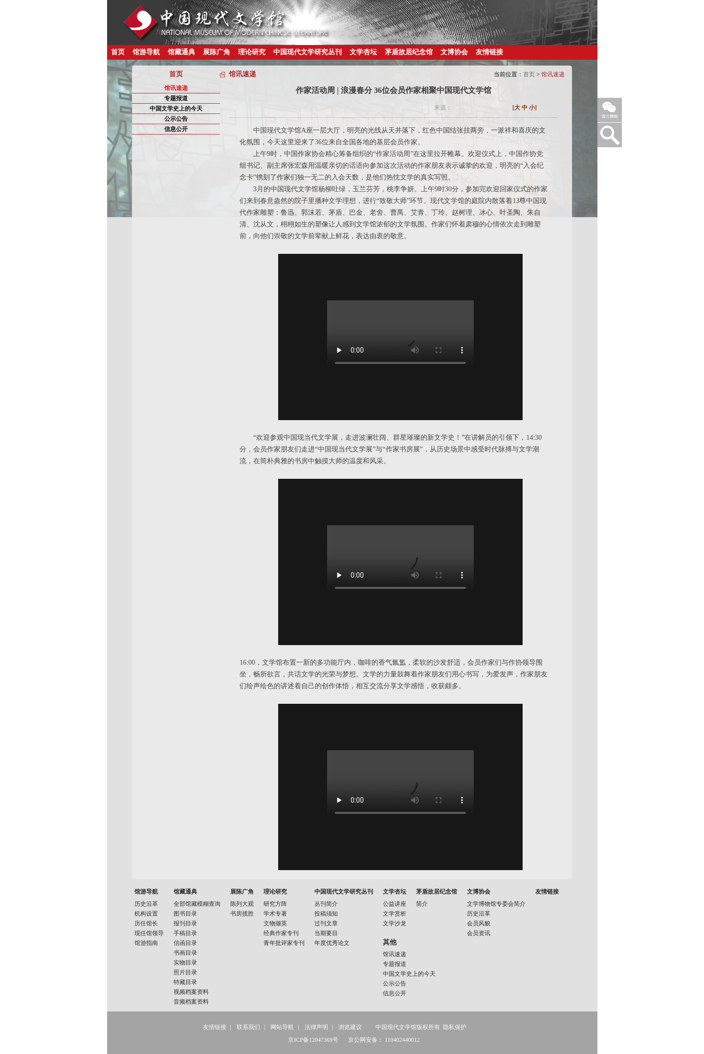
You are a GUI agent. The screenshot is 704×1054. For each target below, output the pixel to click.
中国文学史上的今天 (176, 108)
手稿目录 (185, 933)
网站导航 (282, 1027)
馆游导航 (146, 52)
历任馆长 (146, 923)
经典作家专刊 (281, 933)
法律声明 (316, 1027)
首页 (118, 52)
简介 (422, 903)
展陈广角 (216, 52)
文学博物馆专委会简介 (496, 903)
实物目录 (185, 962)
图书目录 (185, 913)
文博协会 (454, 52)
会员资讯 (478, 933)
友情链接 (489, 52)
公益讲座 (394, 903)
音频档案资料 (191, 1001)
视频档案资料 (191, 991)
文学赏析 (394, 913)
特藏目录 (185, 982)
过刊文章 (326, 923)
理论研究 (251, 52)
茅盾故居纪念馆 (409, 52)
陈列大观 (242, 903)
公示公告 (176, 118)
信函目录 (185, 943)
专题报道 (176, 98)
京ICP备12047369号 (313, 1039)
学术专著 (275, 913)
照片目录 (185, 972)
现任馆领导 (149, 933)
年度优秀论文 (332, 943)
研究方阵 (275, 903)
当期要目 (326, 933)
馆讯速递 (176, 88)
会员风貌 (478, 923)
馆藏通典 (181, 52)
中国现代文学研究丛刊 (307, 52)
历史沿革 (146, 903)
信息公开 (176, 129)
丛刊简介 (326, 903)
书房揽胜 (242, 913)
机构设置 (146, 913)
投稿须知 (326, 913)
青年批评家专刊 (284, 943)
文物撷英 (275, 923)
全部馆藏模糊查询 (197, 903)
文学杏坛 (363, 52)
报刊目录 (185, 923)
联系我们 (248, 1027)
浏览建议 (350, 1027)
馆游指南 (146, 943)
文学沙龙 (394, 923)
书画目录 (185, 952)
